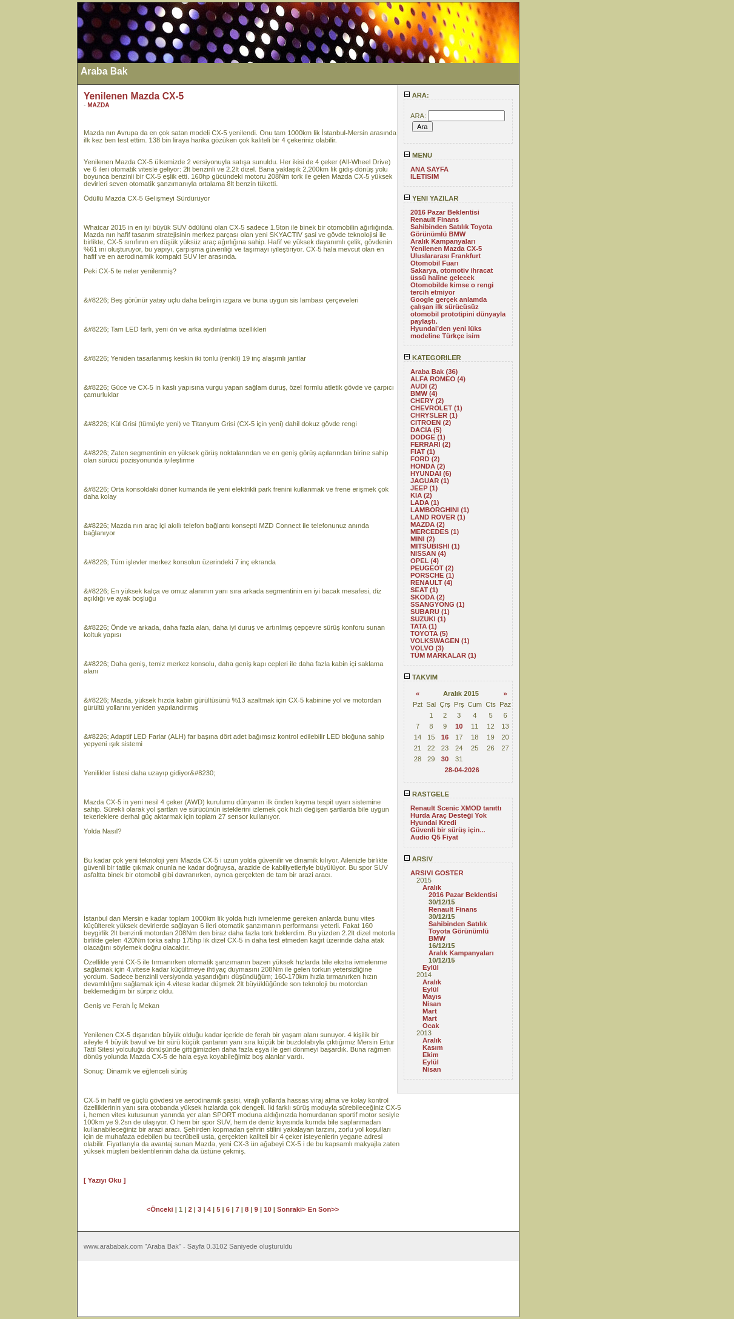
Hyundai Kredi (433, 822)
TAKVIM (421, 677)
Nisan (431, 1003)
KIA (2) (421, 495)
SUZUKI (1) (427, 619)
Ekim (430, 1054)
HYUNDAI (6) (431, 473)
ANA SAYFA (429, 169)
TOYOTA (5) (429, 633)
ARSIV (418, 859)
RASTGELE (426, 794)
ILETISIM (424, 176)
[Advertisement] (38, 184)
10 (458, 726)
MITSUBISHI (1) (434, 546)
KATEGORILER (432, 357)
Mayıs (431, 996)
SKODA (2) (427, 597)
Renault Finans (434, 219)
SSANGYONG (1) (437, 604)
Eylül (430, 967)
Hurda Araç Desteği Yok (448, 815)
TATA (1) (423, 626)
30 (445, 759)
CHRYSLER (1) (434, 415)
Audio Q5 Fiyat (434, 837)
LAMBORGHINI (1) (439, 509)
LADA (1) (424, 502)
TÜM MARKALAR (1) (443, 655)
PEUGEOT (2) (431, 568)
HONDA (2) (427, 466)
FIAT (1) (422, 451)
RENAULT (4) (431, 582)
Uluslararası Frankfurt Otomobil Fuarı (445, 259)
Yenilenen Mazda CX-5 (446, 248)
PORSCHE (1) (432, 575)
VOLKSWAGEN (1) (440, 640)
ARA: (416, 95)
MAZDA (98, 105)
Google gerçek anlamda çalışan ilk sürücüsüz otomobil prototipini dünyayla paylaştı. (457, 310)
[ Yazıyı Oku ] (104, 1180)
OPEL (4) (424, 560)
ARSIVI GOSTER (437, 873)
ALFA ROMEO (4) (437, 378)
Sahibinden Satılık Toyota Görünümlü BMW (451, 230)
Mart (429, 1011)
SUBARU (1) (430, 611)
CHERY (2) (427, 400)
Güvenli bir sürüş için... (447, 829)
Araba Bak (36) (434, 371)
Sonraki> (292, 1209)
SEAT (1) (424, 589)
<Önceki (161, 1209)
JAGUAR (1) (429, 480)
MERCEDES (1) (434, 531)
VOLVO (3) (427, 648)
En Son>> (323, 1209)
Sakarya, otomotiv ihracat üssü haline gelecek (451, 274)
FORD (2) (424, 458)
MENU (418, 155)
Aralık (431, 887)
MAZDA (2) (427, 524)
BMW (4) (424, 393)
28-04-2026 (461, 769)
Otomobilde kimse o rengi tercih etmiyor (451, 288)
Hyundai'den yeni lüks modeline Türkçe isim (446, 332)
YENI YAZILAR (431, 198)
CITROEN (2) (430, 422)
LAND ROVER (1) (437, 517)
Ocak (430, 1025)
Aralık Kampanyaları (443, 241)
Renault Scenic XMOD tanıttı (455, 808)
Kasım (432, 1047)
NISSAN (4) (428, 553)
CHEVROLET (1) (436, 408)
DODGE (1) (427, 437)
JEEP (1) (424, 488)
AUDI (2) (423, 386)
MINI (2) (422, 539)
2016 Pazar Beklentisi (444, 212)
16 (445, 737)
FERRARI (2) (430, 444)
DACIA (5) (426, 429)
